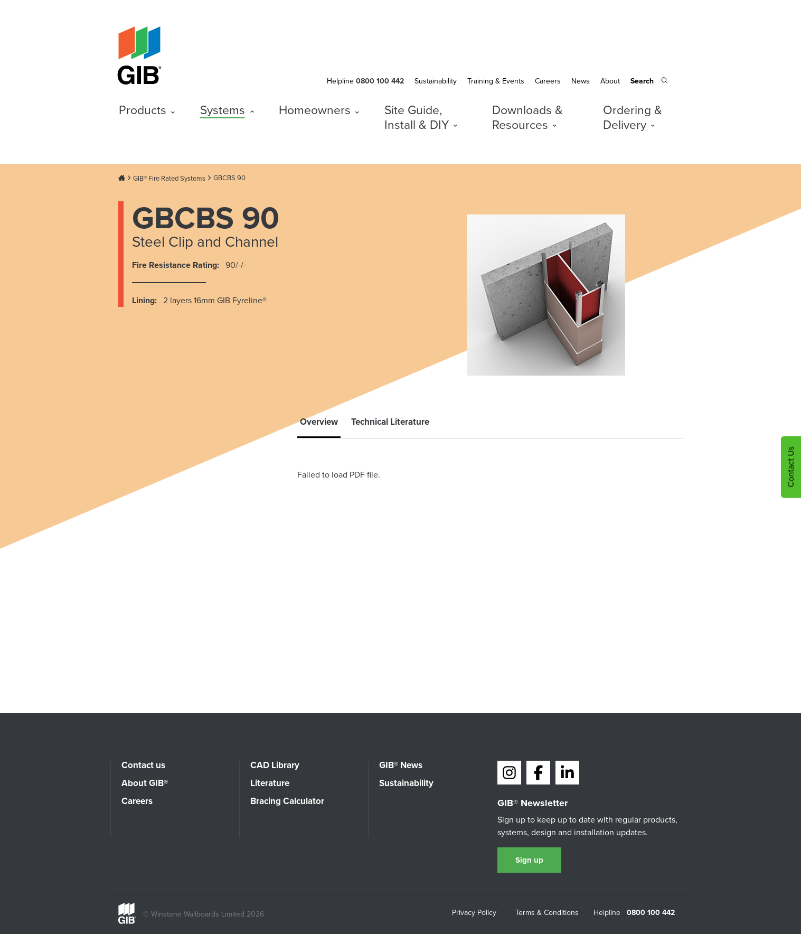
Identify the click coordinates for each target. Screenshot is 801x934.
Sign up (529, 860)
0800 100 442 (651, 913)
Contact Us (791, 467)
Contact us (143, 765)
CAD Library (274, 765)
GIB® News (400, 765)
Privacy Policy (474, 913)
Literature (269, 783)
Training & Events (495, 81)
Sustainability (435, 81)
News (580, 81)
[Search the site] (648, 82)
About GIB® (144, 783)
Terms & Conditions (547, 913)
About (610, 81)
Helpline (340, 81)
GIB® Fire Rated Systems (169, 178)
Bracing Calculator (287, 801)
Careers (548, 81)
